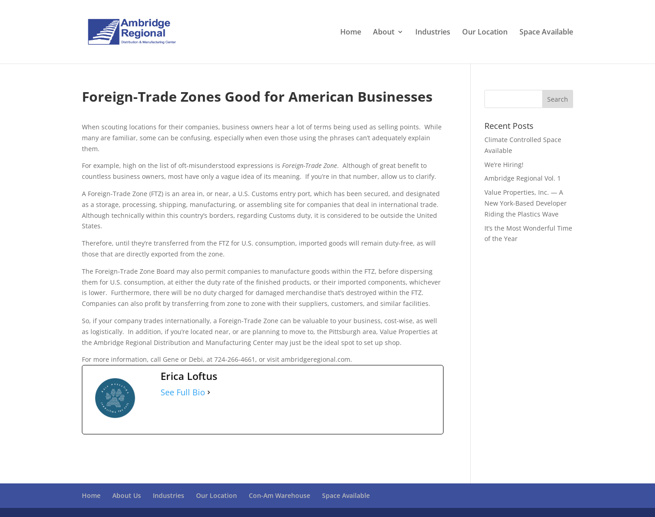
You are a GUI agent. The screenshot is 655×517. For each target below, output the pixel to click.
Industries (432, 33)
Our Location (485, 33)
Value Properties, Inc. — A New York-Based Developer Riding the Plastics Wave (525, 203)
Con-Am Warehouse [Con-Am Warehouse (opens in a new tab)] (279, 495)
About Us (126, 495)
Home (350, 33)
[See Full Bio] (208, 392)
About (383, 33)
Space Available (546, 33)
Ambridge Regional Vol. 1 (522, 178)
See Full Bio (183, 392)
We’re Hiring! (504, 164)
